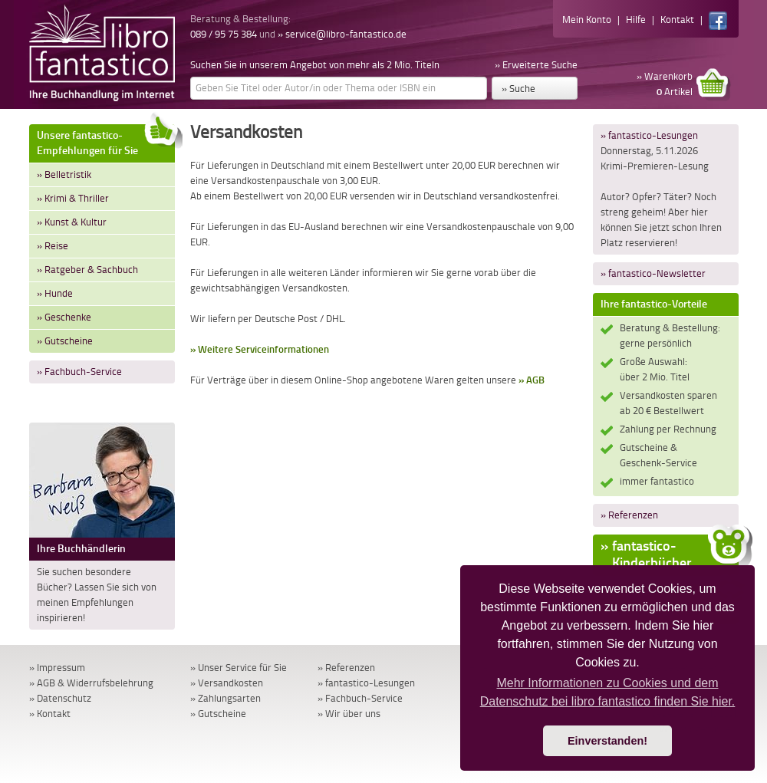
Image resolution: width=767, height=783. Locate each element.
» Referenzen (629, 515)
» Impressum (57, 667)
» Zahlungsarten (225, 698)
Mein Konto (586, 19)
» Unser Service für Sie (238, 667)
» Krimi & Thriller (73, 198)
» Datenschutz (60, 698)
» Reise (52, 246)
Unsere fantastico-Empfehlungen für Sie (106, 140)
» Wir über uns (349, 713)
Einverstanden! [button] (607, 741)
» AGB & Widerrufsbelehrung (91, 683)
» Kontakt (50, 713)
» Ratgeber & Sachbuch (87, 269)
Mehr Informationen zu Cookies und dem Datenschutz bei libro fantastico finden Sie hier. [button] (608, 692)
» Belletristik (64, 174)
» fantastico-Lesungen (649, 135)
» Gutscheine (65, 341)
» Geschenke (64, 317)
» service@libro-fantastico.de (342, 34)
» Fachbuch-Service (79, 371)
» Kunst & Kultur (72, 222)
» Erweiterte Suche (536, 65)
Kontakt (677, 19)
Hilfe (636, 19)
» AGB (531, 380)
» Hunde (55, 293)
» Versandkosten (226, 683)
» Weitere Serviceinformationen (259, 349)
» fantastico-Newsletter (653, 273)
